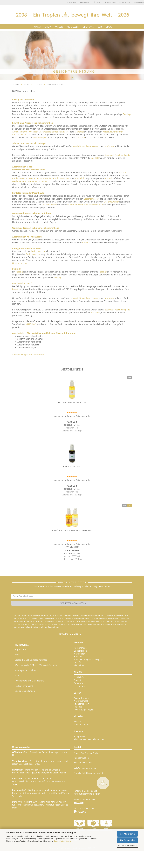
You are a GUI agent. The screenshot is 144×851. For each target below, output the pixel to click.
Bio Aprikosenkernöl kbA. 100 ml (72, 402)
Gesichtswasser (91, 198)
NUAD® (36, 26)
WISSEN (59, 26)
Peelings (127, 114)
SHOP (48, 26)
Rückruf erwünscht (24, 686)
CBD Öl (77, 662)
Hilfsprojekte (80, 736)
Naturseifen (79, 653)
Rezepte (78, 706)
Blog (109, 26)
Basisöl (81, 137)
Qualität (78, 680)
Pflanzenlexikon (81, 703)
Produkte (78, 642)
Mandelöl (79, 131)
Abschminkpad (40, 137)
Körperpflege (80, 647)
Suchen (97, 2)
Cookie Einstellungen (25, 691)
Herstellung (79, 686)
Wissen (77, 692)
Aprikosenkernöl (20, 131)
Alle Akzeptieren (127, 834)
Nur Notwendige (127, 840)
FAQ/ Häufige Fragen (84, 709)
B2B (100, 26)
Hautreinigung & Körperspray (88, 659)
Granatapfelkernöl (49, 131)
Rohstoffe (78, 683)
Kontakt (18, 654)
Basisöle (78, 656)
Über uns (78, 731)
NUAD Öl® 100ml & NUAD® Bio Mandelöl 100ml (72, 530)
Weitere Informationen (127, 845)
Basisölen (95, 158)
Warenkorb (85, 2)
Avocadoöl (34, 131)
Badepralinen (80, 650)
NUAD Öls (31, 324)
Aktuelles (79, 716)
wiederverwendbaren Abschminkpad (29, 181)
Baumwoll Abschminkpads (117, 155)
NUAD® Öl (79, 677)
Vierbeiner (79, 665)
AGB (17, 675)
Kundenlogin (124, 2)
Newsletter (71, 2)
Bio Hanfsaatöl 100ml (72, 466)
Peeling (19, 271)
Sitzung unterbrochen (25, 670)
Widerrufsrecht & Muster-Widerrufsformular (36, 665)
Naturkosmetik (81, 700)
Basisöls (86, 242)
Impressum (20, 649)
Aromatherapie (81, 698)
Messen (77, 721)
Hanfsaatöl (64, 131)
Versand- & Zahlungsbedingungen (31, 659)
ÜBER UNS (88, 26)
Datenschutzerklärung (62, 841)
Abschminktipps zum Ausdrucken (28, 354)
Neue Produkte (81, 724)
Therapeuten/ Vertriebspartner (89, 739)
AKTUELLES (73, 26)
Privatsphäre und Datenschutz (29, 680)
